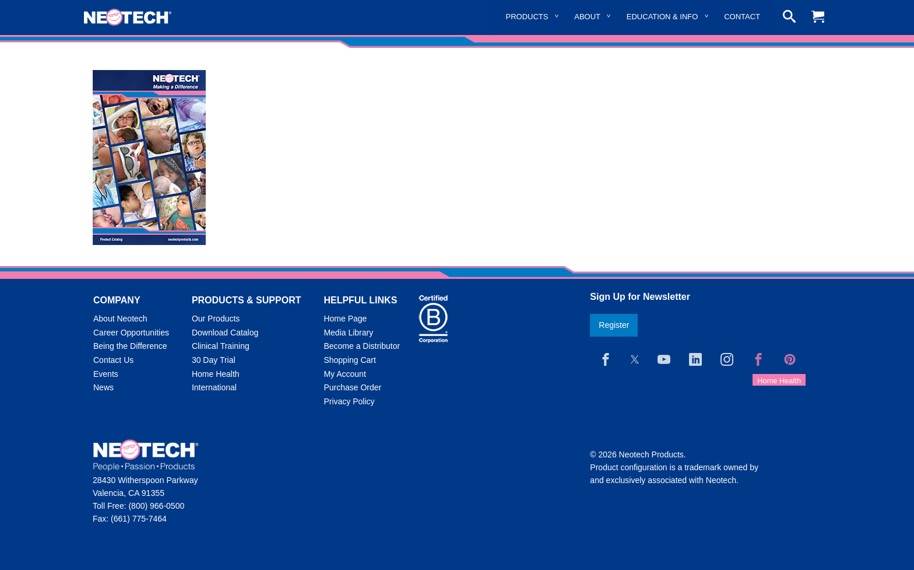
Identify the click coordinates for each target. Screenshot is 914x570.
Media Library (348, 332)
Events (105, 374)
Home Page (345, 318)
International (214, 387)
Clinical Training (220, 346)
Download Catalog (225, 332)
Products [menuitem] (527, 16)
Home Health (216, 374)
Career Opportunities (131, 332)
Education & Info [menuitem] (662, 16)
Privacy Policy (349, 401)
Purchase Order (352, 387)
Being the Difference (130, 346)
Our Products (216, 318)
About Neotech (120, 318)
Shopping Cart (350, 360)
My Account (344, 374)
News (103, 387)
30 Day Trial (213, 360)
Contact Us (113, 360)
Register (614, 325)
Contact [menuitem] (742, 16)
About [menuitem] (587, 16)
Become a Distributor (362, 346)
